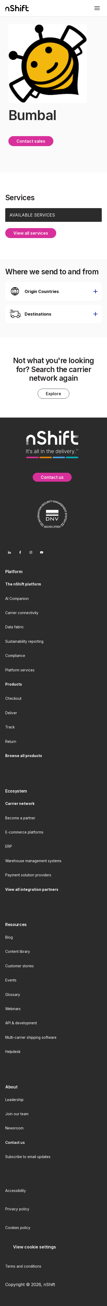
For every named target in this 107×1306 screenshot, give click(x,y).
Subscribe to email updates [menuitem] (27, 1157)
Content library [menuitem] (17, 951)
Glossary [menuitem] (12, 995)
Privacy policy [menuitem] (17, 1209)
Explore (53, 393)
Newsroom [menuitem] (14, 1128)
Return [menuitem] (10, 741)
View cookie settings (34, 1247)
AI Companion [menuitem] (17, 599)
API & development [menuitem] (21, 1023)
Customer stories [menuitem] (19, 966)
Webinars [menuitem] (13, 1009)
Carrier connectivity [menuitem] (21, 613)
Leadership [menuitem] (14, 1100)
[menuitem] (53, 571)
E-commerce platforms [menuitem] (24, 832)
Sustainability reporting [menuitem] (24, 641)
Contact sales (30, 141)
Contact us (52, 477)
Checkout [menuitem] (13, 698)
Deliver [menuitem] (11, 713)
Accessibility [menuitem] (15, 1191)
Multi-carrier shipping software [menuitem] (31, 1037)
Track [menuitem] (10, 727)
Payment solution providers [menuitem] (28, 875)
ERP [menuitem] (8, 846)
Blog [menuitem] (9, 937)
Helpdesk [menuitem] (12, 1052)
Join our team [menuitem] (17, 1114)
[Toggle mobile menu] (97, 8)
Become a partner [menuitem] (20, 818)
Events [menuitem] (10, 980)
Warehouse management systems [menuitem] (33, 861)
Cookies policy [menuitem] (17, 1228)
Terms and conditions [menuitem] (23, 1266)
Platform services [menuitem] (20, 670)
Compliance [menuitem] (15, 656)
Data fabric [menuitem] (14, 627)
